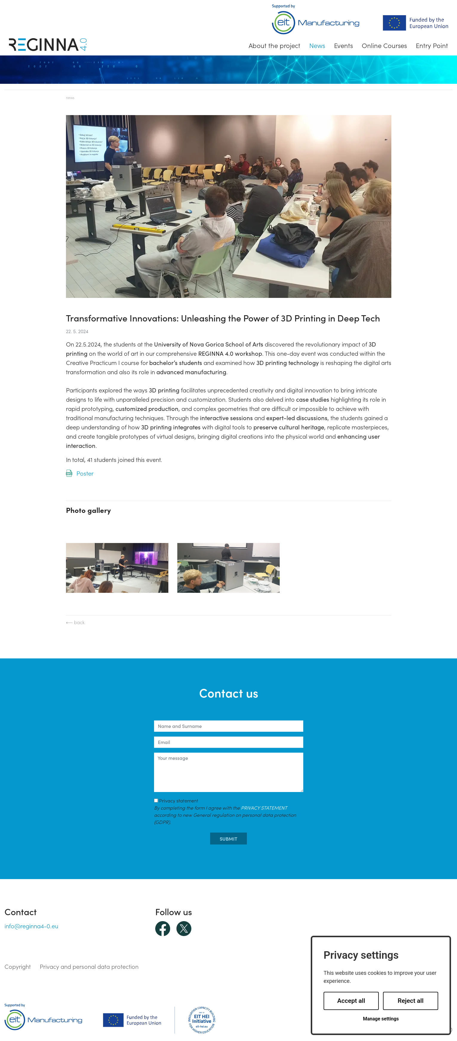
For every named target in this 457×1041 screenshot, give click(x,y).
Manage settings (381, 1019)
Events (343, 45)
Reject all (411, 1000)
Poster (84, 473)
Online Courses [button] (384, 45)
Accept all (351, 1000)
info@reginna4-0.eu (31, 925)
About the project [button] (274, 45)
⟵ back (75, 622)
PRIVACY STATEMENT (264, 807)
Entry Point (432, 45)
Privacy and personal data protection (89, 966)
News (317, 45)
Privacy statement (225, 811)
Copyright (17, 966)
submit (228, 838)
